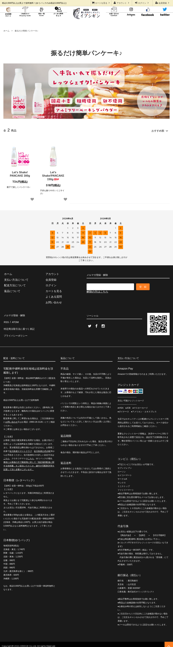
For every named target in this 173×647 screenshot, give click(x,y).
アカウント (121, 2)
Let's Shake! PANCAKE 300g (20, 173)
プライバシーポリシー (16, 331)
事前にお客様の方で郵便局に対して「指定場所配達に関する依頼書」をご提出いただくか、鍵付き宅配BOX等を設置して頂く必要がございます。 (28, 461)
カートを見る (101, 2)
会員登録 (162, 2)
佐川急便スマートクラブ (20, 446)
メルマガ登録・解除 (15, 314)
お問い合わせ (11, 417)
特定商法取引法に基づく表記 (21, 325)
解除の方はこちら (97, 290)
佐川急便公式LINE (42, 446)
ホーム (6, 31)
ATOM (15, 319)
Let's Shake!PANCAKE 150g (53, 175)
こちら (6, 453)
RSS (6, 319)
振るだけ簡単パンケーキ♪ (26, 31)
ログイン (142, 2)
